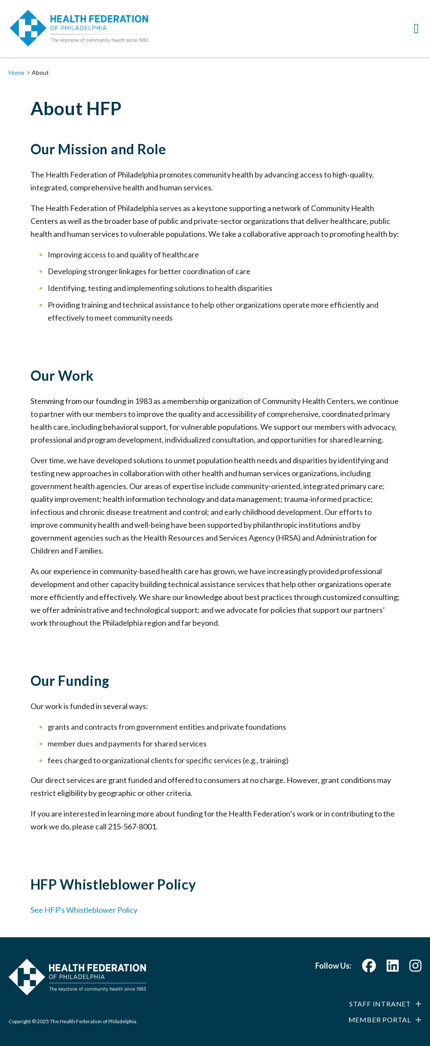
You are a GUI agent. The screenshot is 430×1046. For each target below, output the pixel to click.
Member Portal (379, 1019)
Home (16, 72)
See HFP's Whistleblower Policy (83, 909)
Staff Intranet (380, 1004)
